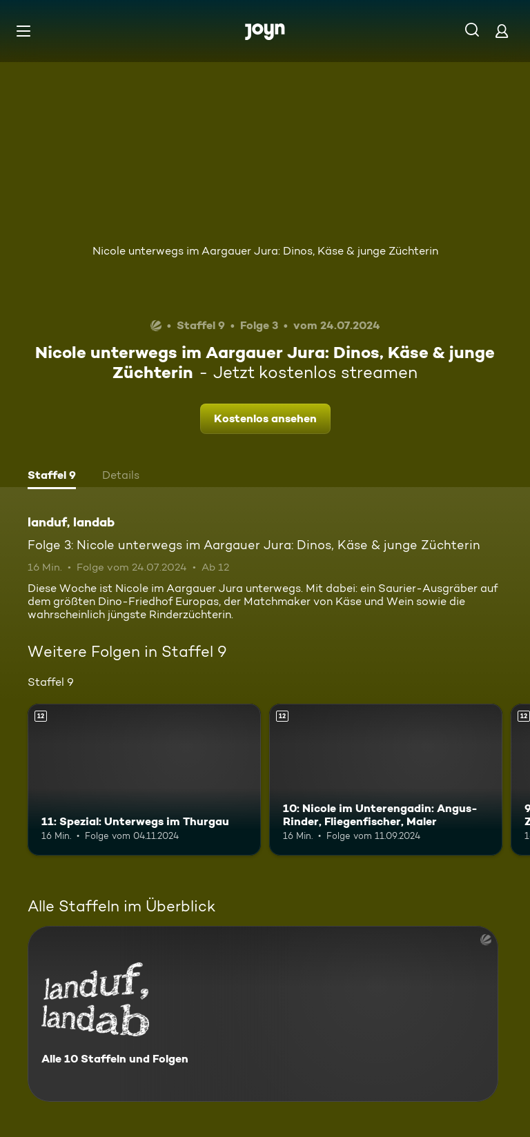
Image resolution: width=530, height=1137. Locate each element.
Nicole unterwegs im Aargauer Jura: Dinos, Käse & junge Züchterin (265, 250)
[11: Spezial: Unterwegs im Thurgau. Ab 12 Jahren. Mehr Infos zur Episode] (144, 780)
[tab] (52, 476)
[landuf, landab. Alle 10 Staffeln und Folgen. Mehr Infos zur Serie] (263, 1014)
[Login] (501, 31)
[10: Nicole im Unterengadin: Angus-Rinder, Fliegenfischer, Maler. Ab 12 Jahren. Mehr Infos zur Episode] (385, 780)
